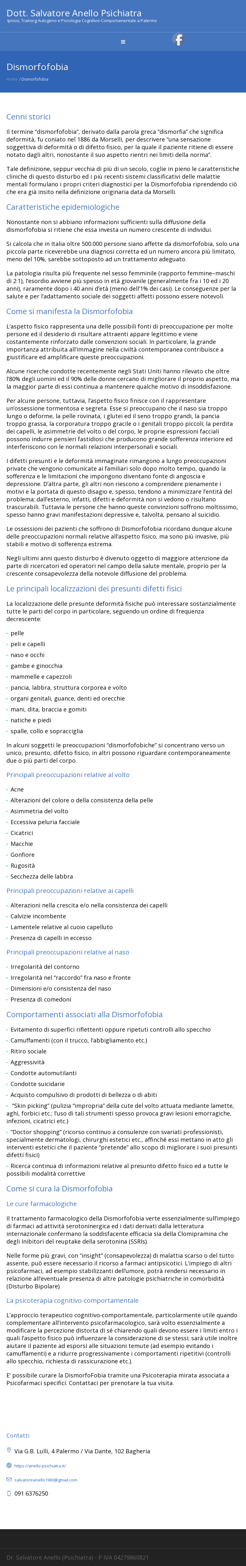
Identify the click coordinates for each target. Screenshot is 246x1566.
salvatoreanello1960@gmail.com (45, 1480)
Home (12, 79)
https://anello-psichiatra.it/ (40, 1466)
